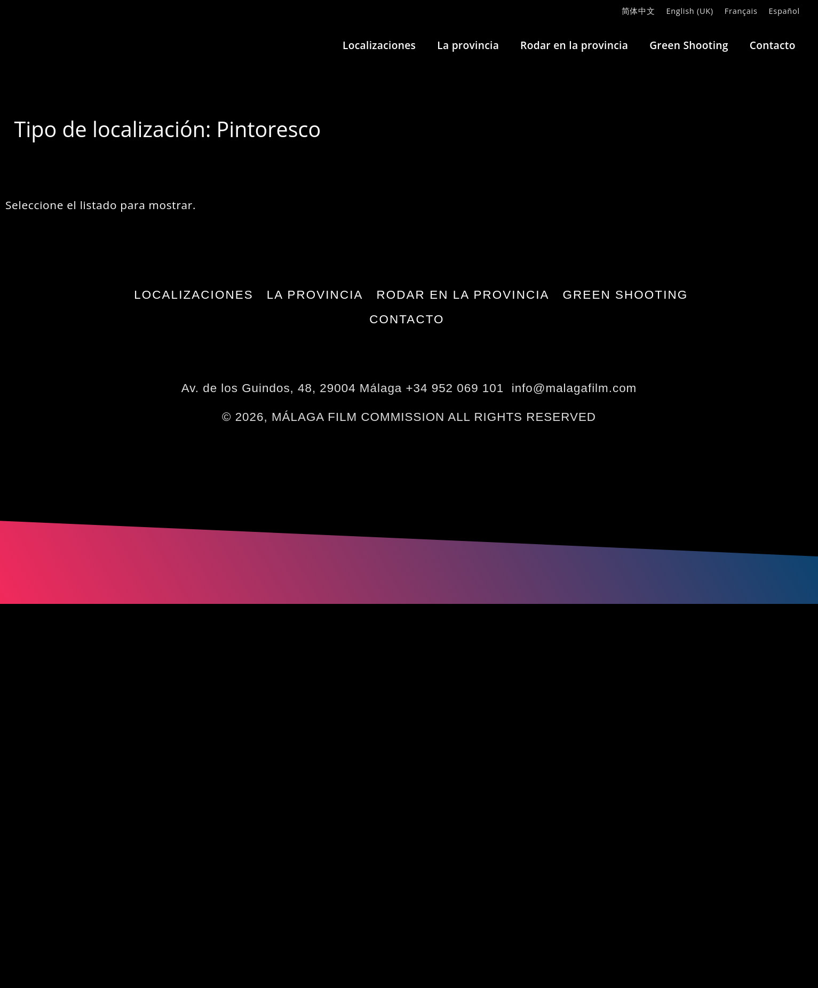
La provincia (468, 45)
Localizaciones (379, 45)
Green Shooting (688, 45)
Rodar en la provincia (574, 45)
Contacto (773, 45)
